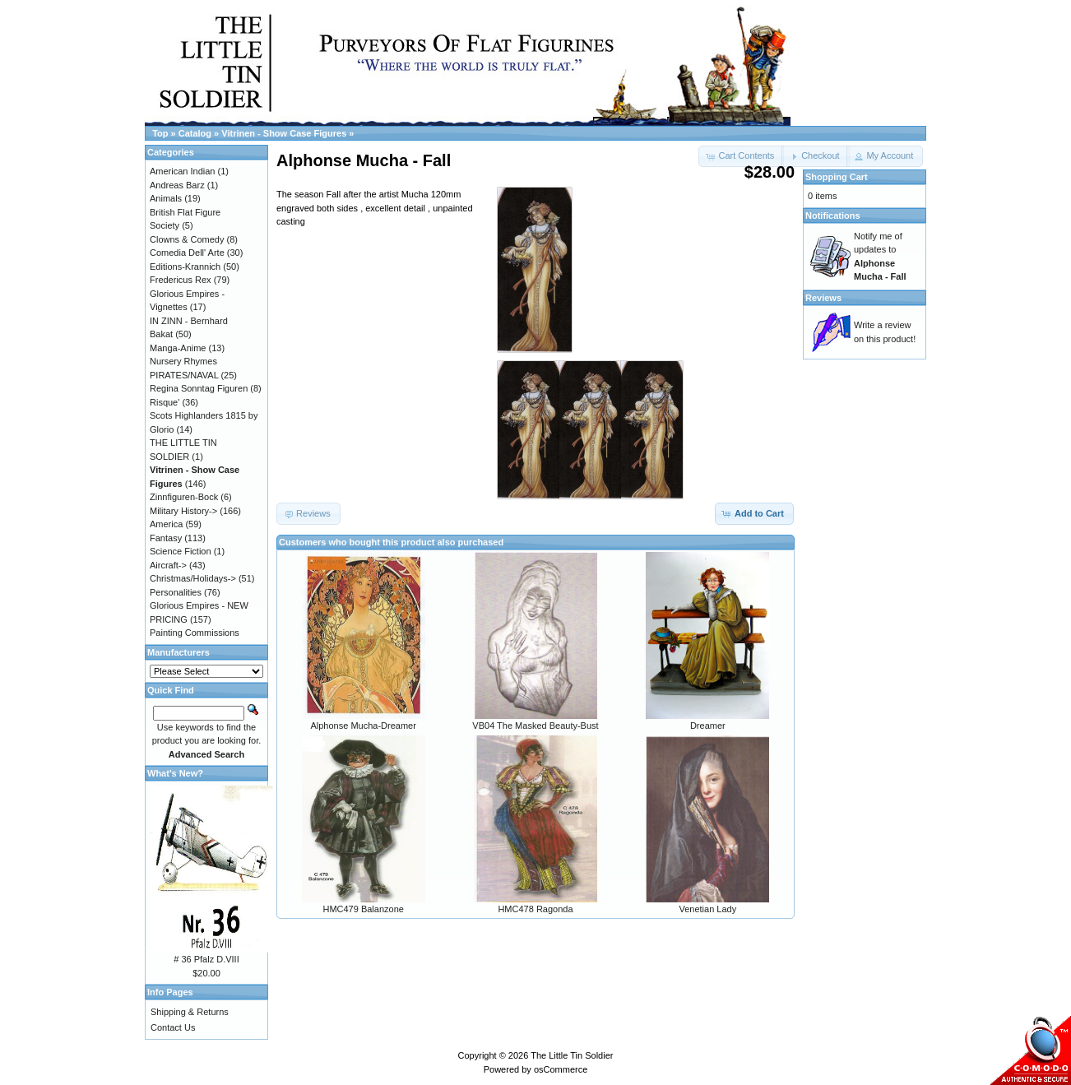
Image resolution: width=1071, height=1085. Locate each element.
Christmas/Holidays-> (193, 578)
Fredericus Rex (180, 280)
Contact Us (173, 1027)
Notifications (832, 215)
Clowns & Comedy (187, 239)
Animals (166, 198)
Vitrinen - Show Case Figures (283, 133)
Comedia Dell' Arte (187, 252)
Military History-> (183, 511)
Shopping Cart (836, 177)
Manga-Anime (178, 348)
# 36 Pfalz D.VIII (206, 959)
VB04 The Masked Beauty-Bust (535, 725)
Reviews (823, 298)
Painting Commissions (194, 633)
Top (160, 133)
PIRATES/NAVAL (184, 375)
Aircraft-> (168, 565)
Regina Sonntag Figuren (199, 388)
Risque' (164, 402)
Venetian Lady (707, 909)
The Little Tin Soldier (572, 1055)
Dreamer (708, 725)
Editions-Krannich (185, 266)
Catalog (194, 133)
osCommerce (560, 1069)
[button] (815, 156)
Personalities (176, 592)
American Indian (183, 171)
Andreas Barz (177, 185)
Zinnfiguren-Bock (184, 497)
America (166, 524)
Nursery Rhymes (183, 361)
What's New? (175, 773)
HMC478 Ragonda (535, 909)
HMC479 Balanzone (362, 909)
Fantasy (166, 538)
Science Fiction (180, 551)
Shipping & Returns (190, 1012)
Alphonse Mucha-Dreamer (362, 725)
